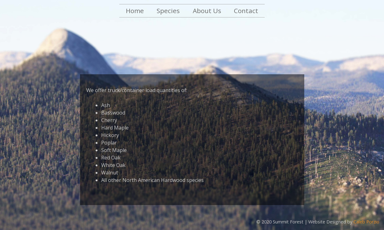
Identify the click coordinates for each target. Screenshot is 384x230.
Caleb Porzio (366, 222)
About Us (207, 10)
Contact (246, 10)
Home (135, 10)
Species (168, 10)
